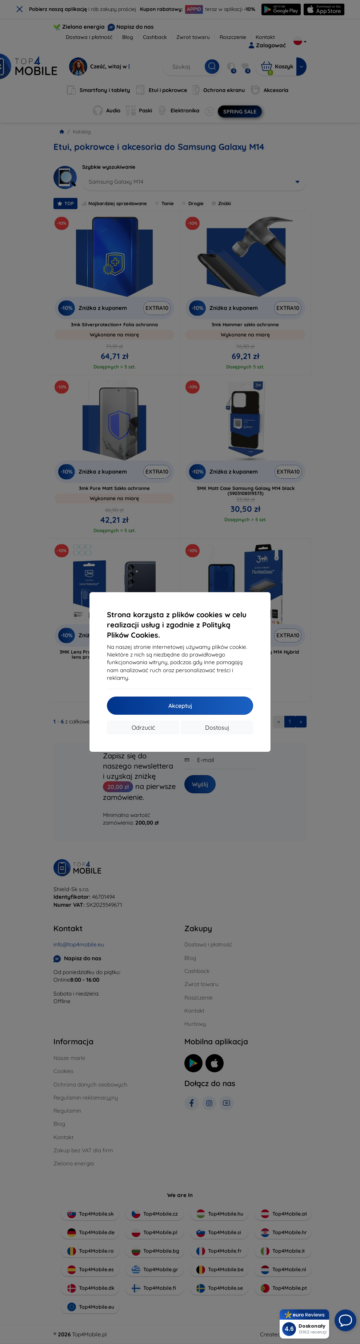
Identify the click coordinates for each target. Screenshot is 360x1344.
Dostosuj (217, 727)
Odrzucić (143, 727)
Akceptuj (180, 705)
